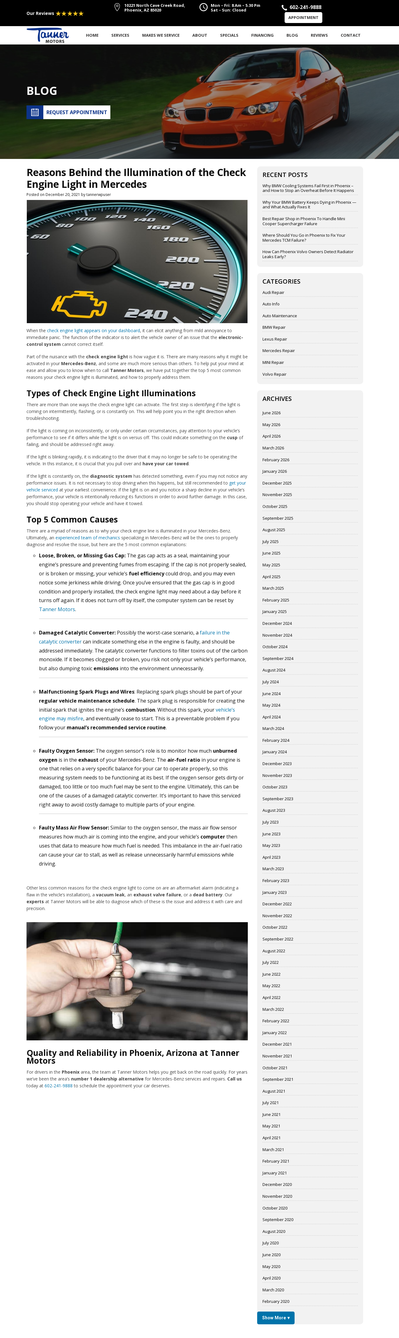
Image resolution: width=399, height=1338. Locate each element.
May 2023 (271, 845)
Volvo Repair (274, 374)
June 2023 (271, 834)
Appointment (303, 17)
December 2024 (277, 623)
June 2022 (271, 974)
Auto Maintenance (279, 316)
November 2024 (277, 635)
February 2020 (275, 1301)
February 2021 (275, 1161)
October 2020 (274, 1208)
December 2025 (277, 483)
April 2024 (271, 717)
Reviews (319, 35)
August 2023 (273, 810)
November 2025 (277, 494)
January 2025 (274, 611)
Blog (292, 35)
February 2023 (275, 880)
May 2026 (271, 424)
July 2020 (270, 1243)
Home (92, 35)
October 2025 (274, 506)
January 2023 (274, 892)
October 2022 (274, 927)
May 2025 (271, 565)
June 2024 (271, 693)
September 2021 (277, 1079)
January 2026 (274, 471)
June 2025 (271, 553)
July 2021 (270, 1102)
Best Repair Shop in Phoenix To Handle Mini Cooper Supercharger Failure (303, 221)
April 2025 (271, 576)
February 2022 (275, 1021)
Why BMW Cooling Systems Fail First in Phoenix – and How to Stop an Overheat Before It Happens (308, 188)
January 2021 (274, 1173)
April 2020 (271, 1278)
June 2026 (271, 413)
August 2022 (273, 951)
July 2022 (270, 962)
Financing (262, 35)
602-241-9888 (59, 1086)
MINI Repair (273, 362)
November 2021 (277, 1056)
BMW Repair (274, 327)
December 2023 (277, 763)
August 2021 (273, 1091)
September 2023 (277, 799)
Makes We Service (161, 35)
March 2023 (273, 868)
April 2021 (271, 1138)
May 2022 (271, 985)
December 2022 (277, 904)
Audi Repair (273, 292)
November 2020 (277, 1196)
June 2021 (271, 1114)
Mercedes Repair (278, 350)
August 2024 (273, 670)
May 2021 (271, 1126)
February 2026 (275, 460)
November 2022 (277, 915)
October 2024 (274, 646)
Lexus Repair (274, 339)
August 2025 (273, 529)
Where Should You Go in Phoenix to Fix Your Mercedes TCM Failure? (303, 238)
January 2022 (274, 1032)
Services (120, 35)
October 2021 (274, 1068)
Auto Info (271, 304)
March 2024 (273, 728)
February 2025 (275, 600)
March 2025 (273, 588)
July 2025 (270, 541)
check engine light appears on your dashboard (93, 330)
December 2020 (277, 1184)
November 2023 (277, 775)
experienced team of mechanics (87, 538)
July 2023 (270, 822)
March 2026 (273, 448)
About (199, 35)
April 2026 (271, 436)
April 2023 (271, 857)
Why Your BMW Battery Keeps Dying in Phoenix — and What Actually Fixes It (309, 205)
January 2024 (274, 752)
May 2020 (271, 1266)
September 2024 (277, 658)
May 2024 (271, 705)
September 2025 (277, 518)
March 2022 (273, 1009)
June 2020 (271, 1254)
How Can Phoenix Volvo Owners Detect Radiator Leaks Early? (307, 254)
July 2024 (270, 682)
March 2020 (273, 1290)
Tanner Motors (57, 609)
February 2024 (275, 740)
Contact (351, 35)
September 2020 (277, 1219)
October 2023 (274, 787)
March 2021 (273, 1149)
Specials (229, 35)
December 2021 (277, 1044)
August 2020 (273, 1231)
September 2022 (277, 939)
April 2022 (271, 997)
